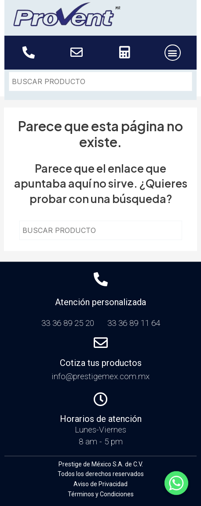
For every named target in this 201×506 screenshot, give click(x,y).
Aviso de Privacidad (100, 484)
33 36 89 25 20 (70, 323)
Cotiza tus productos (101, 363)
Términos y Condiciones (101, 494)
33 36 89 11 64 (133, 323)
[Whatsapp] (176, 483)
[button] (172, 52)
